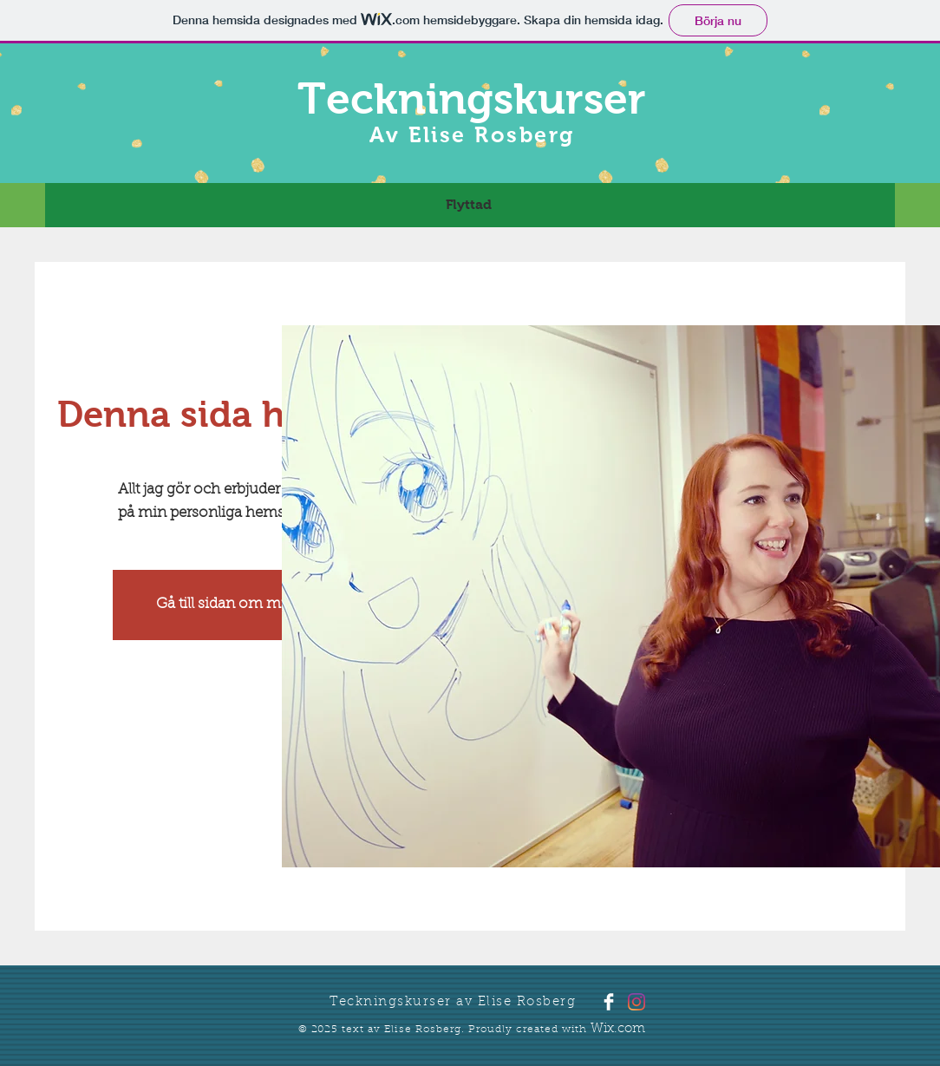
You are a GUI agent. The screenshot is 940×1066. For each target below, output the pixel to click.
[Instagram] (636, 1001)
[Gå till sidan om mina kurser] (252, 605)
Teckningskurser (471, 98)
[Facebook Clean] (608, 1001)
